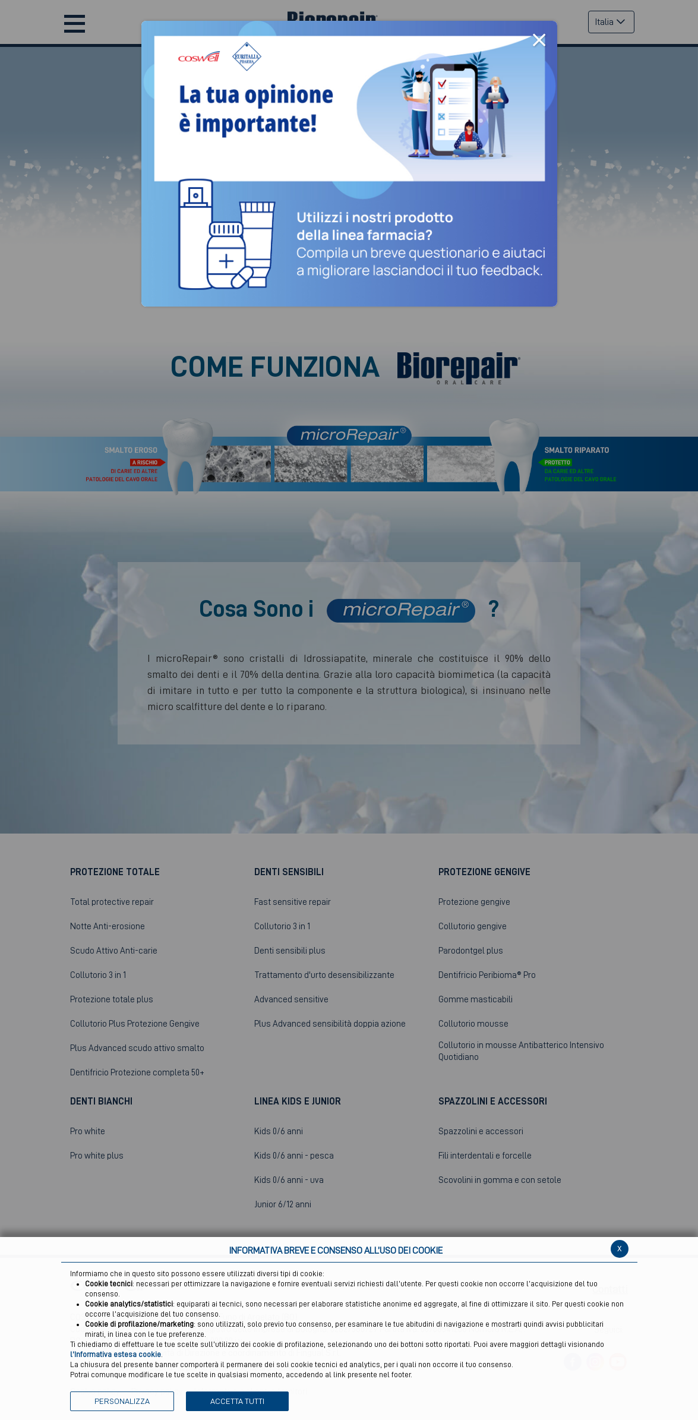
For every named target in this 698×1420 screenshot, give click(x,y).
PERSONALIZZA (122, 1401)
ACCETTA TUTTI (237, 1401)
